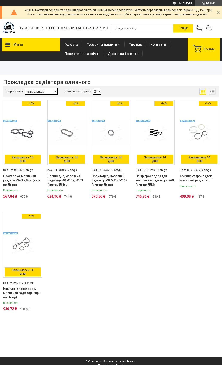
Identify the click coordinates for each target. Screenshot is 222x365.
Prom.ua (132, 361)
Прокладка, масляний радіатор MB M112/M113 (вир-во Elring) (65, 180)
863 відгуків (185, 3)
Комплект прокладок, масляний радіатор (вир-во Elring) (21, 293)
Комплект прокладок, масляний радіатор (196, 178)
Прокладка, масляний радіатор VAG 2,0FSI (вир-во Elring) (21, 180)
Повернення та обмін (81, 54)
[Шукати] (183, 28)
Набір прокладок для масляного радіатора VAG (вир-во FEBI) (155, 180)
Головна (71, 45)
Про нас (135, 45)
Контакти (158, 45)
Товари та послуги (102, 45)
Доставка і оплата (123, 54)
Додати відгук (209, 28)
